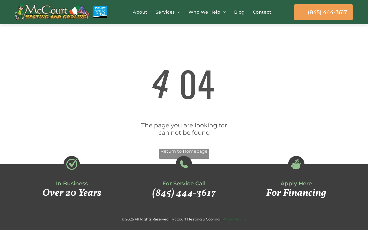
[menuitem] (138, 12)
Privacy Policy (234, 219)
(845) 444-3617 (184, 193)
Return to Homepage (184, 151)
